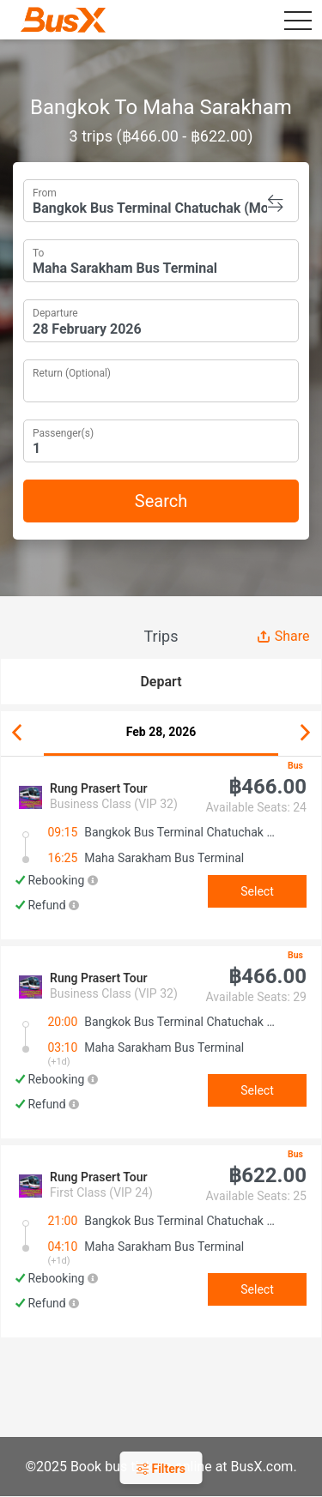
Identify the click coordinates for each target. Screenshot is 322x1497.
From (45, 191)
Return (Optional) (72, 371)
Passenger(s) (63, 431)
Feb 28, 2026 (161, 732)
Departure (55, 311)
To (38, 251)
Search (161, 501)
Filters (161, 1469)
